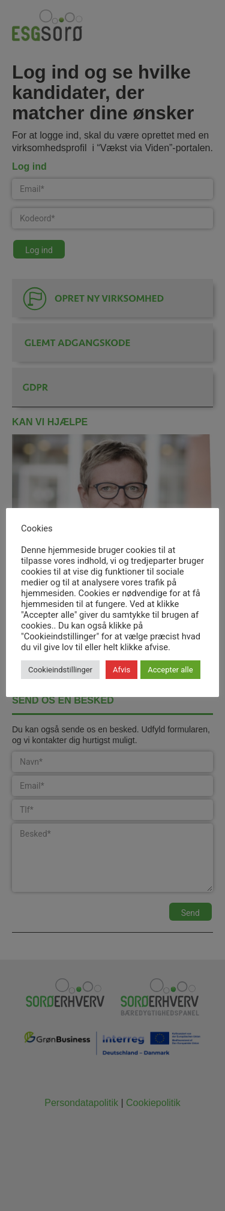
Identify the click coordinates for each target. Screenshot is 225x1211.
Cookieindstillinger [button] (60, 669)
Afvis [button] (121, 669)
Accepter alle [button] (170, 669)
